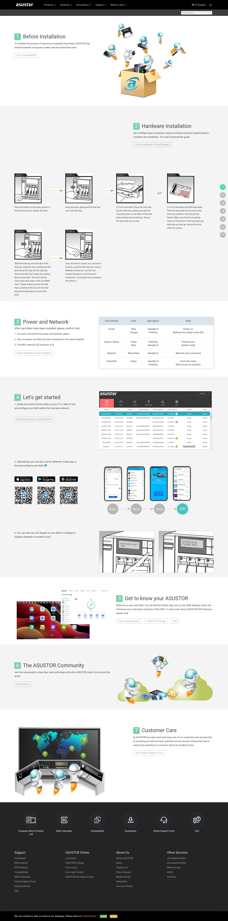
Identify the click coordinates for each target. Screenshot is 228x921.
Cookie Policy (89, 916)
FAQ (175, 621)
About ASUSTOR (124, 858)
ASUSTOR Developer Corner (79, 876)
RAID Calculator (22, 876)
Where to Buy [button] (118, 4)
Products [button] (50, 4)
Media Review (123, 876)
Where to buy (174, 867)
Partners (171, 876)
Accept (103, 916)
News (119, 862)
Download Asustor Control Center (34, 419)
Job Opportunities (176, 858)
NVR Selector (21, 867)
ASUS (170, 872)
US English (199, 4)
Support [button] (101, 4)
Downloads (20, 858)
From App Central (74, 872)
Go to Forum (23, 684)
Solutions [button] (66, 4)
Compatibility (21, 872)
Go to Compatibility (26, 55)
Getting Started (22, 886)
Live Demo (70, 858)
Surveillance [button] (84, 4)
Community (71, 867)
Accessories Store (176, 862)
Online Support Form (25, 881)
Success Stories (124, 886)
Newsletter (121, 881)
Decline (113, 916)
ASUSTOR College (156, 621)
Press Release (123, 872)
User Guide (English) (129, 621)
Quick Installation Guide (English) (153, 144)
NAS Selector (21, 862)
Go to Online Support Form (149, 752)
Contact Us (122, 867)
